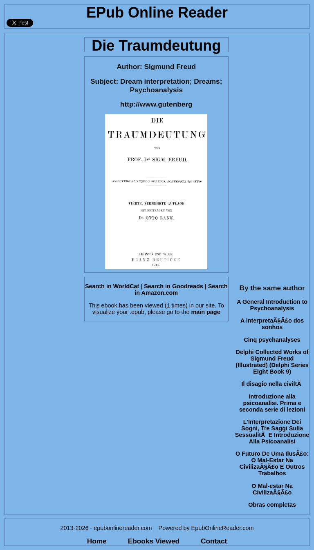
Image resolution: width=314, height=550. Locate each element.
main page (205, 312)
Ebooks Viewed (153, 541)
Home (97, 541)
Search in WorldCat (112, 286)
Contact (214, 541)
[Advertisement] (41, 155)
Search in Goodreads (173, 286)
